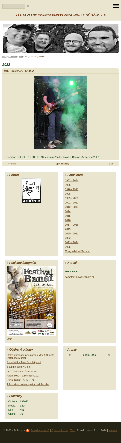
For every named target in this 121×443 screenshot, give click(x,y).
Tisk (72, 430)
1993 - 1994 (71, 180)
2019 (68, 229)
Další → (112, 164)
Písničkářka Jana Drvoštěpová (24, 362)
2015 (68, 216)
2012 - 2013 (71, 207)
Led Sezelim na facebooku (22, 371)
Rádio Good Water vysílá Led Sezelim (28, 384)
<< (69, 355)
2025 (68, 247)
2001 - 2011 (71, 202)
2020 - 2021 (71, 233)
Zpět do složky (62, 164)
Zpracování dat (59, 430)
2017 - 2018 (71, 224)
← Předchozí (10, 164)
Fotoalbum (13, 57)
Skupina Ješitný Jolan (19, 366)
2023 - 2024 (71, 242)
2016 (68, 220)
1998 (68, 193)
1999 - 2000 (71, 198)
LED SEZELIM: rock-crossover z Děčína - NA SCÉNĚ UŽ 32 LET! (61, 15)
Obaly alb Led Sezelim (77, 251)
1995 (68, 185)
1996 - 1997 (71, 189)
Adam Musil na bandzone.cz (22, 375)
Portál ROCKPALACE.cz (20, 380)
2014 (68, 211)
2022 (21, 57)
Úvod (4, 57)
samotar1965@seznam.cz (79, 277)
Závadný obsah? (40, 430)
